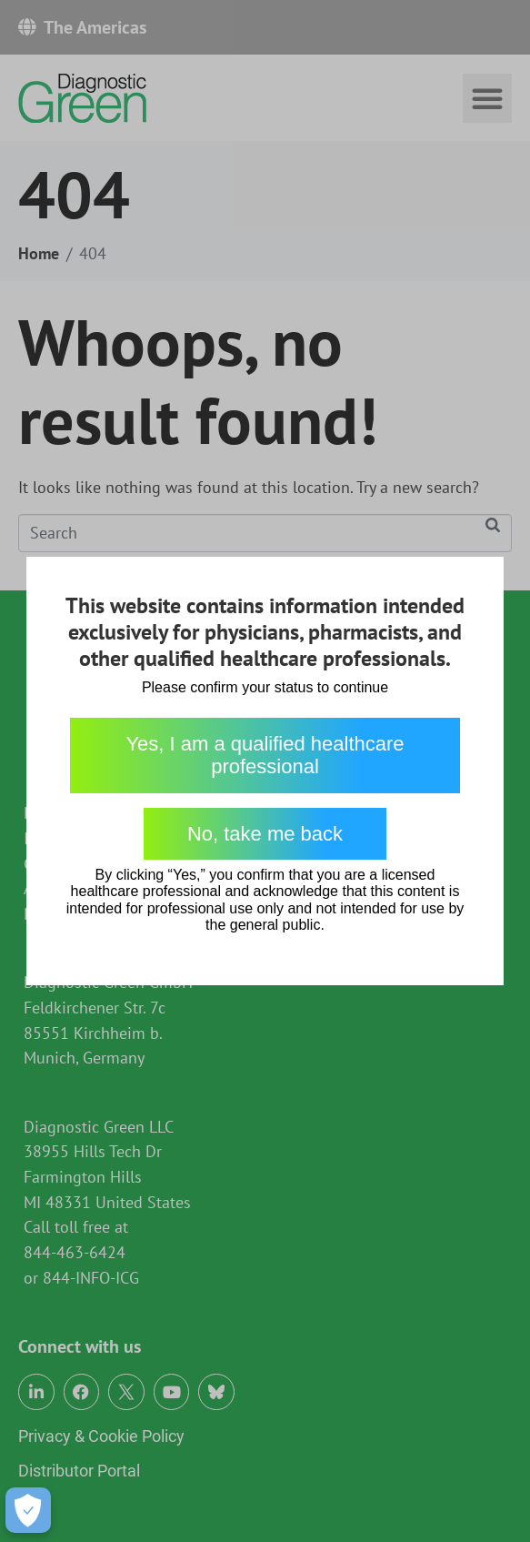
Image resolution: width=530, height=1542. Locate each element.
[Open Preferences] (28, 1510)
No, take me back (265, 833)
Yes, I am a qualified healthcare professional (264, 755)
